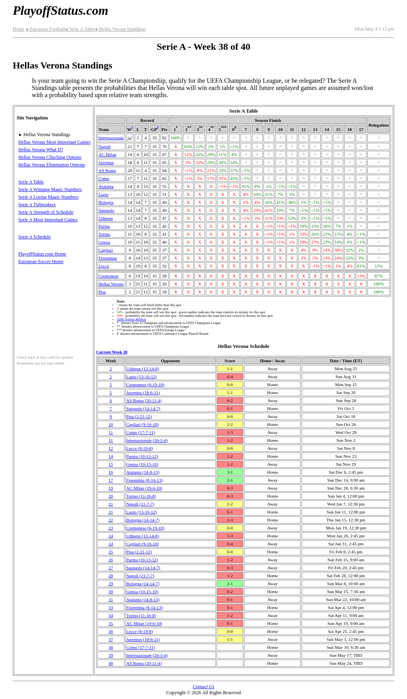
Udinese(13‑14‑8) (142, 368)
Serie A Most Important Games (48, 220)
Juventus (106, 162)
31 (111, 599)
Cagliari (106, 250)
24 (111, 535)
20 (111, 496)
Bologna (106, 202)
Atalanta (106, 186)
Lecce (104, 266)
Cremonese (108, 275)
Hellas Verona (111, 283)
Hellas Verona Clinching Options (49, 157)
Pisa (102, 291)
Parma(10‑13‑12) (142, 456)
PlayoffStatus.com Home (42, 254)
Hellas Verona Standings (120, 29)
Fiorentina (108, 258)
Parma (104, 226)
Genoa (104, 242)
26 (111, 559)
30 (111, 591)
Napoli (104, 146)
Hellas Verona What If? (40, 149)
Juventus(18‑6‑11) (143, 392)
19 (111, 488)
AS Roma (107, 170)
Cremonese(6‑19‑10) (145, 384)
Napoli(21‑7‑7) (140, 504)
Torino (104, 234)
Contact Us (203, 686)
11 (111, 432)
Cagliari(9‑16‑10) (142, 424)
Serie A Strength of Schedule (46, 212)
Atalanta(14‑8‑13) (143, 472)
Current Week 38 (112, 352)
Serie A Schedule (34, 237)
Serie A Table (80, 29)
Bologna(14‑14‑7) (143, 519)
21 (111, 504)
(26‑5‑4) (147, 440)
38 (111, 647)
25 (111, 551)
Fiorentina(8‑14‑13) (144, 480)
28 (111, 575)
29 (111, 583)
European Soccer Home (41, 261)
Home (18, 29)
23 (111, 527)
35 (111, 623)
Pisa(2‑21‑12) (139, 416)
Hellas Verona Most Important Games (54, 142)
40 (111, 663)
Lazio (104, 194)
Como (104, 178)
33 (111, 607)
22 (111, 519)
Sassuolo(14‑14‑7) (143, 408)
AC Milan (107, 154)
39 (111, 655)
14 (111, 456)
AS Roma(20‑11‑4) (144, 400)
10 (111, 424)
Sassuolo (106, 210)
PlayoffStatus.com (60, 10)
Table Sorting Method (131, 319)
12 (111, 448)
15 (111, 464)
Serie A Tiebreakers (37, 204)
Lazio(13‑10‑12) (141, 376)
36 (111, 631)
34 (111, 615)
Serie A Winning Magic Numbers (50, 189)
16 (111, 472)
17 (111, 480)
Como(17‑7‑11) (140, 432)
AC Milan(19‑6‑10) (144, 488)
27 (111, 567)
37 (111, 639)
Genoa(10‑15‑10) (142, 464)
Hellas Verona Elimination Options (51, 165)
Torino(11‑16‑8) (141, 496)
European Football (45, 29)
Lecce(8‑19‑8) (139, 448)
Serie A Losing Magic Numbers (48, 197)
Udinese (106, 218)
